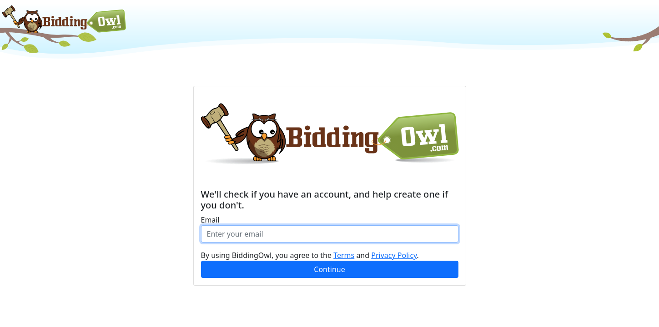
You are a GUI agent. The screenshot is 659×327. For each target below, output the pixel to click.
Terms (343, 255)
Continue (329, 269)
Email (210, 220)
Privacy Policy (394, 255)
